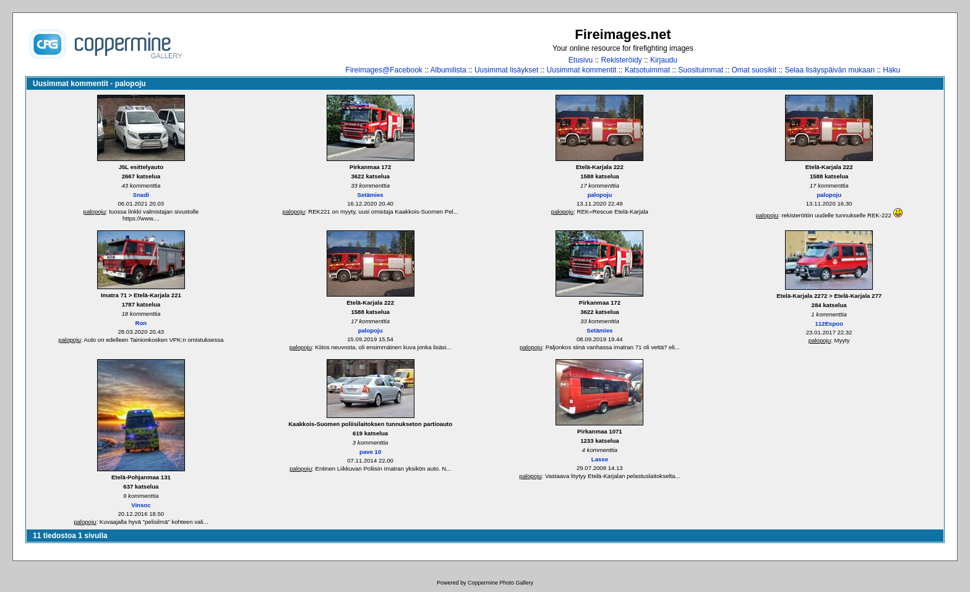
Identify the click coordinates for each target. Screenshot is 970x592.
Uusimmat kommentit (582, 70)
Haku (891, 70)
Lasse (599, 459)
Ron (141, 323)
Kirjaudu (663, 60)
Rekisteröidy (621, 60)
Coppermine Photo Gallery (500, 583)
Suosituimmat (700, 70)
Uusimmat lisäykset (506, 70)
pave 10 (370, 451)
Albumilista (448, 70)
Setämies (371, 194)
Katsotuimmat (647, 70)
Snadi (141, 194)
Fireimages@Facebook (384, 70)
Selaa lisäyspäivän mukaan (829, 70)
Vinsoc (140, 505)
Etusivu (581, 60)
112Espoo (829, 323)
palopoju (95, 211)
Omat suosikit (753, 70)
